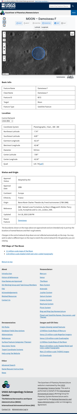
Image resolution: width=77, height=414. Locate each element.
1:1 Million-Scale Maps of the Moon (53, 342)
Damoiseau (22, 220)
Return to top (7, 262)
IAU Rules (5, 327)
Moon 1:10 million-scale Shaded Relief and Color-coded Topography (56, 347)
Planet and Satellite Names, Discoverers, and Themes (57, 316)
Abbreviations (7, 334)
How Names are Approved (12, 281)
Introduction (7, 273)
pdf (41, 164)
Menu (74, 13)
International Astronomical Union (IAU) (18, 405)
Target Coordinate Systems (12, 349)
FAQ (3, 289)
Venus (42, 277)
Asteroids (43, 289)
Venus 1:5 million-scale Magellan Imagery (56, 334)
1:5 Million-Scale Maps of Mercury (53, 330)
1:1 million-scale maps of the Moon (19, 251)
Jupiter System (46, 292)
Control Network (8, 118)
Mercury (43, 273)
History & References (10, 277)
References (6, 338)
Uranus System (46, 300)
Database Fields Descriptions (13, 330)
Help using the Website (11, 353)
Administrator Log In (20, 409)
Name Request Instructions (12, 369)
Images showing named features (52, 327)
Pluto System (45, 307)
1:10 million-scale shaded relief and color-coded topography (29, 254)
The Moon (44, 281)
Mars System (45, 285)
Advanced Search (8, 365)
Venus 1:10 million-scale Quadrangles (54, 338)
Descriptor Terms (8, 346)
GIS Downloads (46, 355)
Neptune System (46, 304)
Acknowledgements (9, 292)
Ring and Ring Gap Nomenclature (53, 311)
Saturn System (46, 296)
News (4, 372)
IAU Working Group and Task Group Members (19, 285)
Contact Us (6, 300)
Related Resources (9, 296)
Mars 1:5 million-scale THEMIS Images (54, 351)
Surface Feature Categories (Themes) (16, 342)
